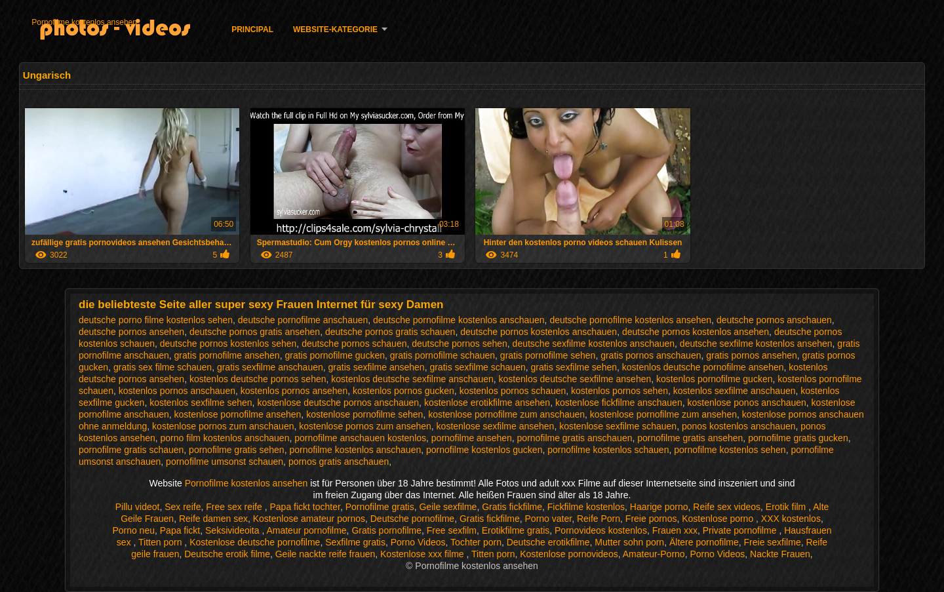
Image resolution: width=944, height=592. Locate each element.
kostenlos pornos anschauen (177, 390)
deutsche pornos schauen (354, 343)
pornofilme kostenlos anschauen (355, 449)
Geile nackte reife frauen (325, 554)
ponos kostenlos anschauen (739, 426)
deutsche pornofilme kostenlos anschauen (459, 320)
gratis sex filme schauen (162, 367)
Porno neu (133, 530)
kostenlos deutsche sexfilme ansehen (575, 379)
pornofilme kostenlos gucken (484, 449)
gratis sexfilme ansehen (376, 367)
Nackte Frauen (780, 554)
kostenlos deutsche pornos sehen (257, 379)
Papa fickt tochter (304, 507)
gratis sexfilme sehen (574, 367)
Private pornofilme (741, 530)
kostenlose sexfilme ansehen (496, 426)
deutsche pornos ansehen (131, 331)
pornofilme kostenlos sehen (729, 449)
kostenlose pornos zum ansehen (365, 426)
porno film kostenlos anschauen (225, 438)
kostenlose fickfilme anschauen (618, 402)
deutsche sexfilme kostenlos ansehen (756, 343)
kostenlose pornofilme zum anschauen (506, 414)
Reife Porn (598, 518)
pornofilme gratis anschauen (575, 438)
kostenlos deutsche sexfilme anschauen (412, 379)
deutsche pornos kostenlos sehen (228, 343)
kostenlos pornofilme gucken (714, 379)
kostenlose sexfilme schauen (618, 426)
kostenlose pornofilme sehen (364, 414)
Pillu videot (137, 507)
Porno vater (548, 518)
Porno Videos (418, 542)
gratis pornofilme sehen (548, 355)
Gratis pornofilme (386, 530)
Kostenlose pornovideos (569, 554)
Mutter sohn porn (629, 542)
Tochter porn (476, 542)
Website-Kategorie (335, 29)
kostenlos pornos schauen (513, 390)
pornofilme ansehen (471, 438)
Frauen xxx (675, 530)
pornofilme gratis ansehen (690, 438)
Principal (252, 29)
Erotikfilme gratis (515, 530)
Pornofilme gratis (379, 507)
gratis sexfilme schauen (477, 367)
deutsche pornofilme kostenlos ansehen (630, 320)
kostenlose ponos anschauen (746, 402)
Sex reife (183, 507)
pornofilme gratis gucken (798, 438)
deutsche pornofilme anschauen (303, 320)
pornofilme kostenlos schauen (608, 449)
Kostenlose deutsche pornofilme (254, 542)
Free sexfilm (452, 530)
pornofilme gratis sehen (237, 449)
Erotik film (787, 507)
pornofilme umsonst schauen (224, 461)
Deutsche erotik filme (227, 554)
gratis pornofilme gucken (335, 355)
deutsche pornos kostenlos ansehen (695, 331)
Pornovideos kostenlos (601, 530)
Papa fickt (180, 530)
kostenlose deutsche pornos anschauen (338, 402)
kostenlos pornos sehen (619, 390)
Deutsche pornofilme (412, 518)
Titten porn (161, 542)
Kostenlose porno (719, 518)
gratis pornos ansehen (751, 355)
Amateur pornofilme (306, 530)
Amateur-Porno (654, 554)
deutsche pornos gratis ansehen (254, 331)
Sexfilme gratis (355, 542)
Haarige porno (659, 507)
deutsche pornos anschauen (774, 320)
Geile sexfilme (448, 507)
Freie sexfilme (772, 542)
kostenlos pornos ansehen (294, 390)
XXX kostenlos (791, 518)
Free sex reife (235, 507)
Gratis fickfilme (512, 507)
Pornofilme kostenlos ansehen (84, 22)
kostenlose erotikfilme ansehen (487, 402)
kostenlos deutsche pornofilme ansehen (703, 367)
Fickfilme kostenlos (586, 507)
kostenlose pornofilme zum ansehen (663, 414)
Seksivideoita (233, 530)
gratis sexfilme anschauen (270, 367)
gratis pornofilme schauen (442, 355)
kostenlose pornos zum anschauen (223, 426)
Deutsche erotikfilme (548, 542)
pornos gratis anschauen (338, 461)
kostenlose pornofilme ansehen (238, 414)
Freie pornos (651, 518)
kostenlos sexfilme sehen (200, 402)
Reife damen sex (213, 518)
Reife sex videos (726, 507)
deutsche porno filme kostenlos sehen (156, 320)
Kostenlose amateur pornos (309, 518)
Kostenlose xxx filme (423, 554)
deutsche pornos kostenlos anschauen (538, 331)
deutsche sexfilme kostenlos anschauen (594, 343)
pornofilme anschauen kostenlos (360, 438)
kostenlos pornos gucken (403, 390)
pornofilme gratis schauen (131, 449)
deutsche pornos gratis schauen (390, 331)
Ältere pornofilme (704, 542)
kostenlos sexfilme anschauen (734, 390)
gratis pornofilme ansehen (227, 355)
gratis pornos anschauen (650, 355)
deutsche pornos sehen (459, 343)
